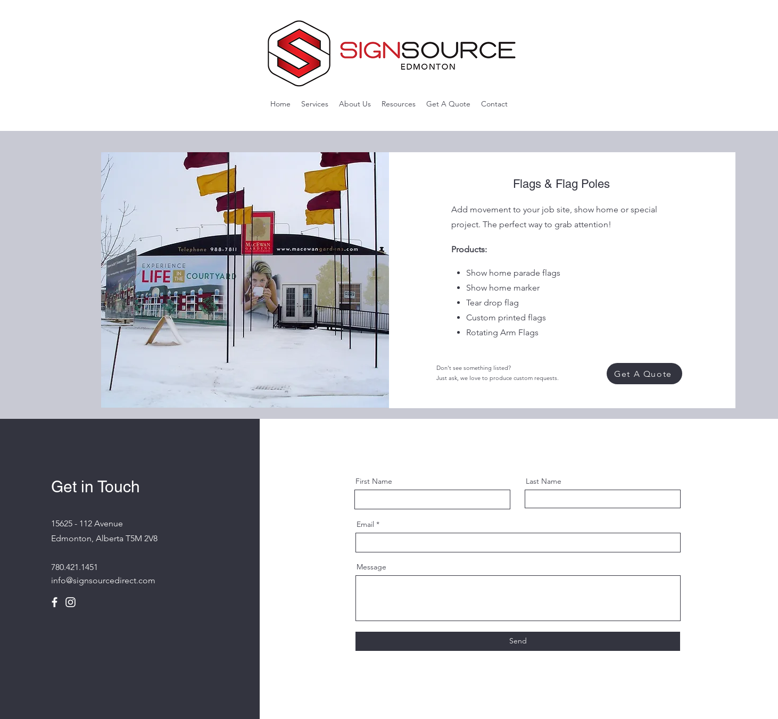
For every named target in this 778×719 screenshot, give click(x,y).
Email (365, 524)
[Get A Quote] (644, 373)
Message (371, 567)
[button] (315, 104)
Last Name (543, 481)
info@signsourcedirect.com (103, 580)
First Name (373, 481)
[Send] (517, 641)
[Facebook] (54, 602)
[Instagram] (70, 602)
